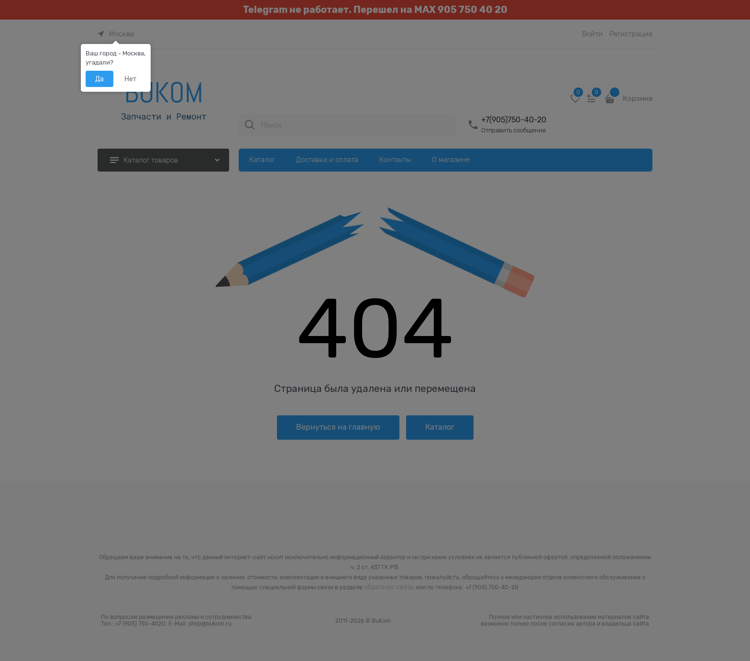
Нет (130, 79)
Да (99, 79)
